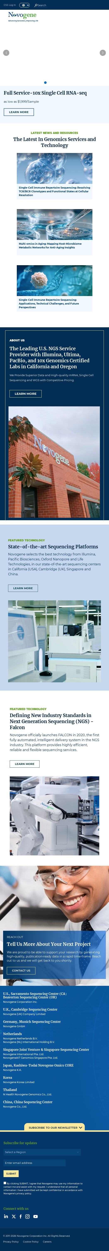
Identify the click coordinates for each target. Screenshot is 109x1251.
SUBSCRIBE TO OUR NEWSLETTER (53, 1127)
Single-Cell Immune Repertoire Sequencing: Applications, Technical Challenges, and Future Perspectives (49, 303)
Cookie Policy (31, 1241)
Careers (47, 1241)
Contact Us (21, 970)
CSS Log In (10, 5)
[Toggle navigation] (103, 17)
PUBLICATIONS (34, 214)
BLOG (28, 158)
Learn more (25, 394)
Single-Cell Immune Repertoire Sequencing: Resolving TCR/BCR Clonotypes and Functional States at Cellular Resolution (54, 191)
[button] (6, 53)
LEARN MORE (19, 112)
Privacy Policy (11, 1241)
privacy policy (23, 1193)
